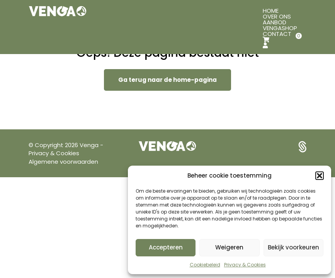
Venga (90, 145)
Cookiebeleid (205, 264)
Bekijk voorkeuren (293, 247)
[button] (319, 176)
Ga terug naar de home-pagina (167, 80)
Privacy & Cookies (245, 264)
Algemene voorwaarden (63, 162)
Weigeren (229, 247)
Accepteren (166, 247)
